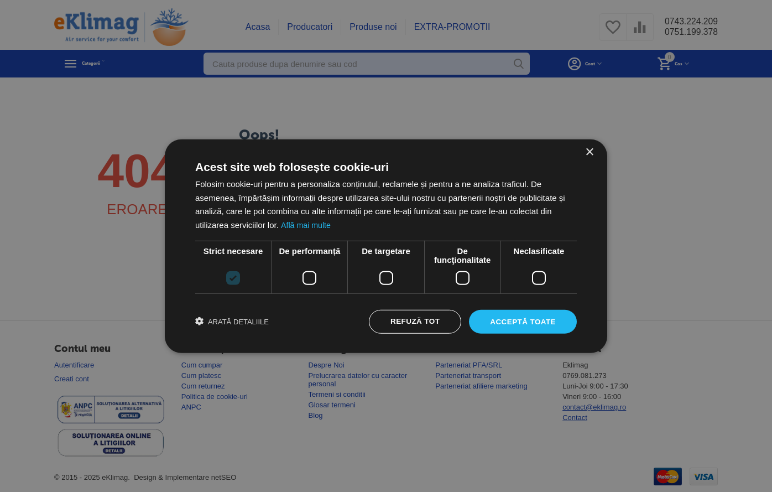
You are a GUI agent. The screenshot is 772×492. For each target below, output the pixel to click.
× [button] (589, 151)
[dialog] (386, 246)
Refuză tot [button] (412, 321)
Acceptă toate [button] (522, 321)
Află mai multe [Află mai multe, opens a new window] (306, 224)
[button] (232, 321)
